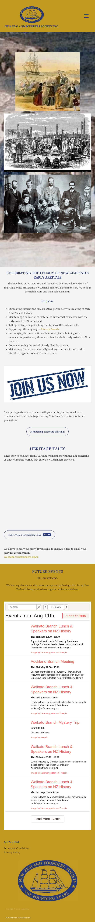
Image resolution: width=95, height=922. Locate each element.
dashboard (25, 909)
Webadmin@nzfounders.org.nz (21, 556)
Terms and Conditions (16, 848)
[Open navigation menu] (86, 16)
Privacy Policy (12, 852)
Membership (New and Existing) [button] (47, 431)
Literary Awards (50, 329)
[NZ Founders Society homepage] (42, 16)
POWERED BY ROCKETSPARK (18, 917)
